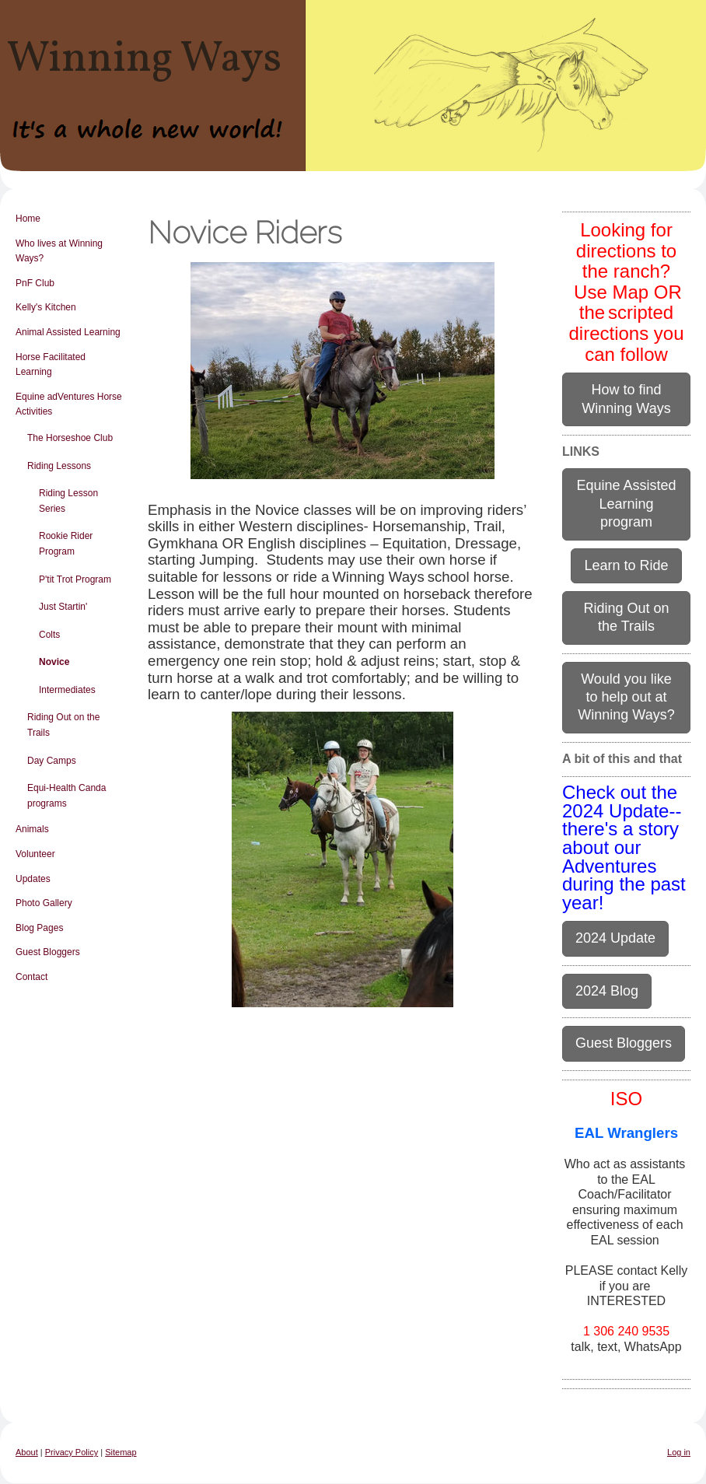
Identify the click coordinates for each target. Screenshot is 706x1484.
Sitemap (120, 1452)
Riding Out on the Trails (626, 617)
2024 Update (615, 938)
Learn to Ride (626, 565)
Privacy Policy (71, 1452)
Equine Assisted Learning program (626, 504)
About (27, 1452)
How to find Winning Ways (626, 398)
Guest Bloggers (623, 1043)
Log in (678, 1452)
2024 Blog (606, 991)
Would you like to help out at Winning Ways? (626, 697)
